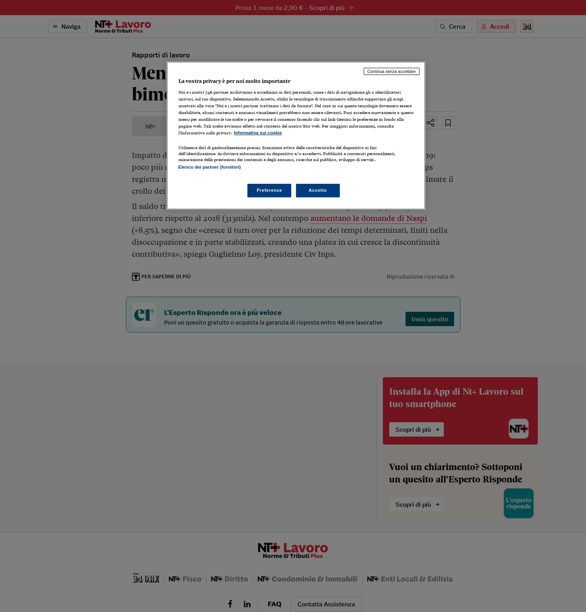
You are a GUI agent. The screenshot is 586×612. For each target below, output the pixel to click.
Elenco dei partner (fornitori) (209, 167)
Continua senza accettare (391, 71)
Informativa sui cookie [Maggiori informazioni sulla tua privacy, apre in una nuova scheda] (258, 132)
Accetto (318, 190)
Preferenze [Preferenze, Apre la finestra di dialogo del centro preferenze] (269, 190)
